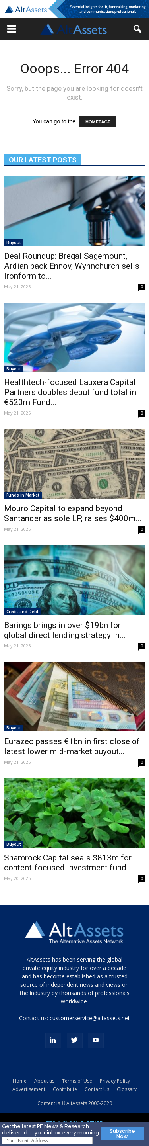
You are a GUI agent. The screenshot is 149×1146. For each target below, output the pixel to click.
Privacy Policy (115, 1081)
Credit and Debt (22, 611)
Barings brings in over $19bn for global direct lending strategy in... (65, 630)
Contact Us (97, 1089)
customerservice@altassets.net (90, 1018)
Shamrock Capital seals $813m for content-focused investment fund (68, 862)
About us (44, 1081)
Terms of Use (77, 1081)
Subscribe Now (122, 1133)
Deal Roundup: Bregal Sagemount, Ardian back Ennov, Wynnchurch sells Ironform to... (71, 266)
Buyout (13, 242)
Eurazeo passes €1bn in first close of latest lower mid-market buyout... (72, 746)
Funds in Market (22, 495)
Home (20, 1081)
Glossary (127, 1089)
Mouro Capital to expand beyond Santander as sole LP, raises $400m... (72, 513)
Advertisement (28, 1089)
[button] (11, 29)
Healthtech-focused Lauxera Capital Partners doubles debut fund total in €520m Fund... (70, 392)
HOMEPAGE (97, 121)
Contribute (65, 1089)
